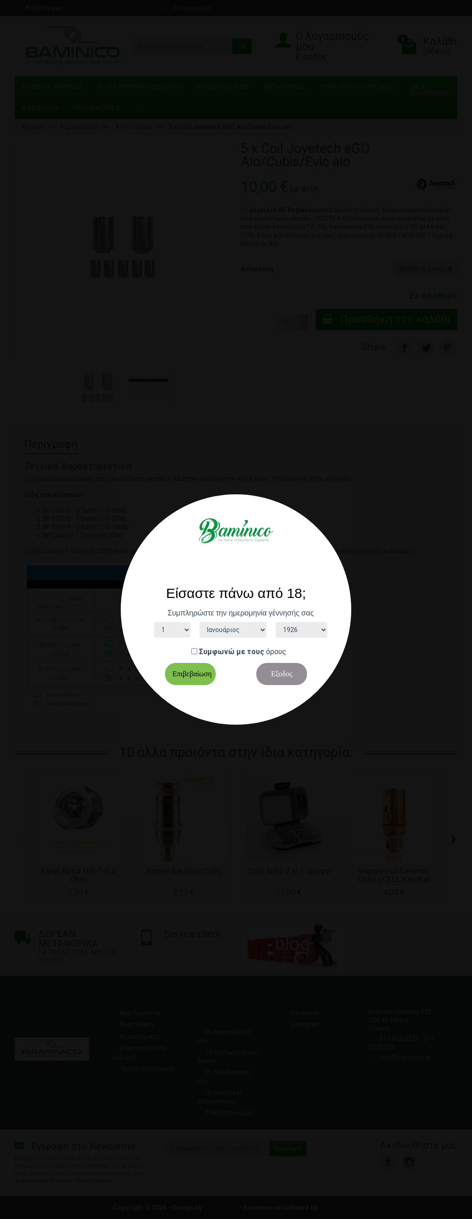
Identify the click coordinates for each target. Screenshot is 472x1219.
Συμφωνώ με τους (231, 651)
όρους (276, 651)
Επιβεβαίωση (192, 674)
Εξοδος (281, 674)
